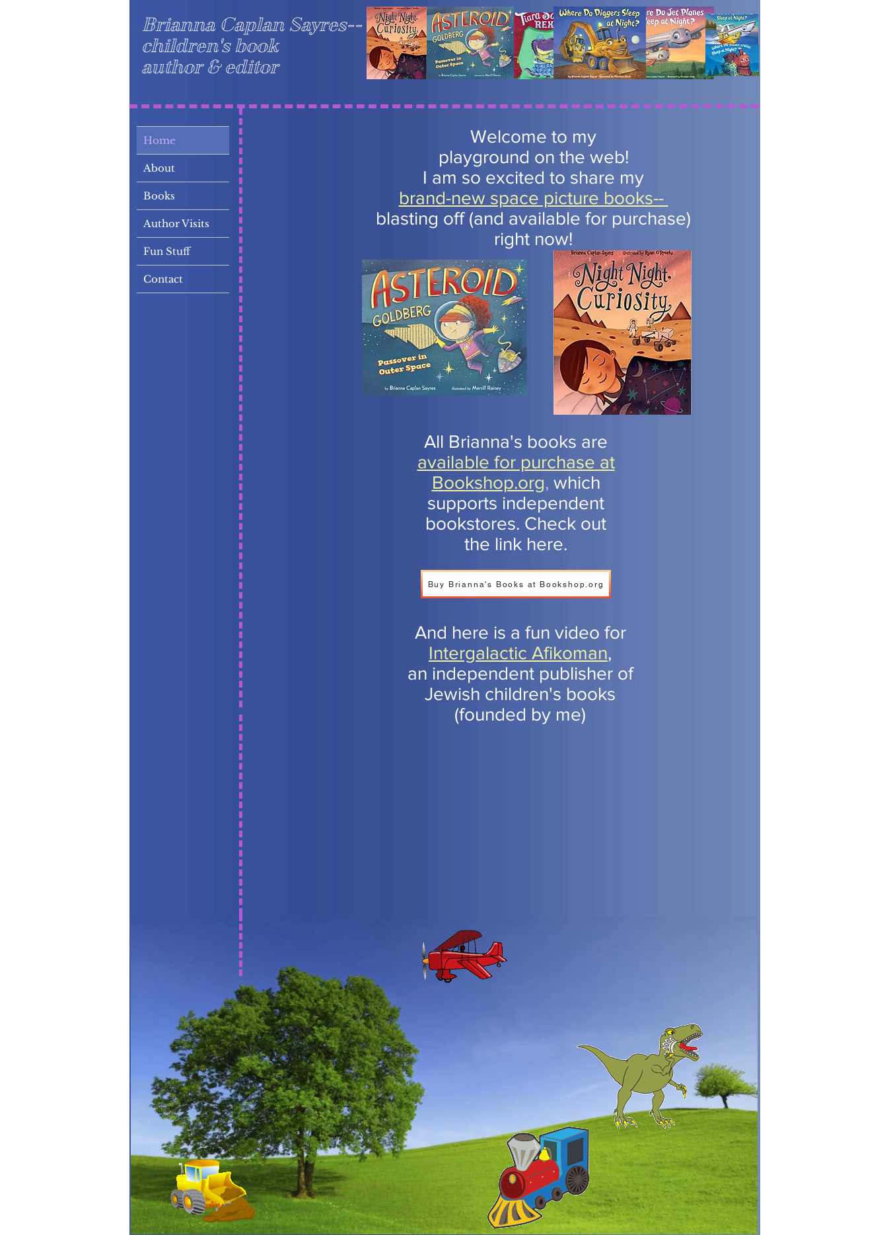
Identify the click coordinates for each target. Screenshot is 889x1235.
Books (159, 196)
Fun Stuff (166, 251)
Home (159, 140)
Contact (163, 279)
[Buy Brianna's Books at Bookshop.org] (516, 584)
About (159, 168)
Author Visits (176, 223)
